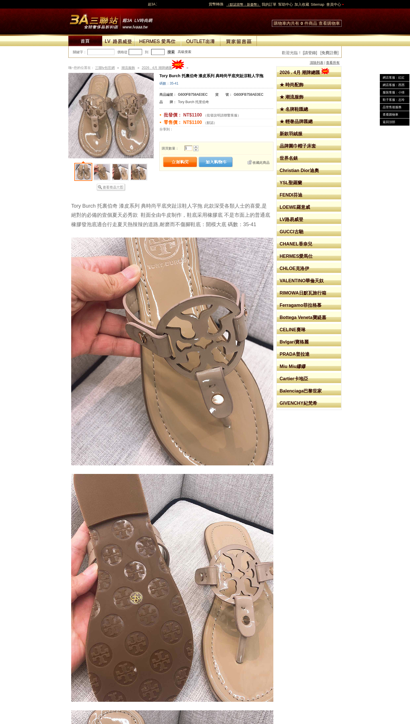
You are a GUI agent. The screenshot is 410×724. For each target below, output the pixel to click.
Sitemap (317, 4)
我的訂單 (269, 4)
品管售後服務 (392, 107)
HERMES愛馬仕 (296, 256)
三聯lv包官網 (105, 68)
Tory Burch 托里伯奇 (193, 102)
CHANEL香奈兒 (296, 244)
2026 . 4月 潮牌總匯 (304, 72)
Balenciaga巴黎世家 (301, 390)
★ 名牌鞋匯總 (294, 109)
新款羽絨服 (291, 133)
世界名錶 (289, 158)
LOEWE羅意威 (295, 207)
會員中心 (333, 4)
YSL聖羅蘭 (291, 182)
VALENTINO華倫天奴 (302, 280)
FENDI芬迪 (291, 195)
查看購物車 (329, 23)
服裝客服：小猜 (394, 92)
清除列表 (316, 63)
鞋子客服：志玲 (394, 99)
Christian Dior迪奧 (299, 170)
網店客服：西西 (394, 85)
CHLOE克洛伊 (294, 268)
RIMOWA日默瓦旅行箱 (303, 293)
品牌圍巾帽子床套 (298, 146)
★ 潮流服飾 (292, 97)
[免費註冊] (329, 52)
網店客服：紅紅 (394, 77)
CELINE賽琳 (293, 329)
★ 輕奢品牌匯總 (296, 121)
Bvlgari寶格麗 (294, 341)
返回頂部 (389, 122)
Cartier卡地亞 (294, 378)
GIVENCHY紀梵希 (298, 403)
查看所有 (333, 63)
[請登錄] (310, 52)
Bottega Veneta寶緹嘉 (303, 317)
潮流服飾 (128, 68)
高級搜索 (184, 52)
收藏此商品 (261, 163)
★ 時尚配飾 (292, 84)
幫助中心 (285, 4)
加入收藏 (301, 4)
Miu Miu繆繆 (293, 366)
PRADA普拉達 (294, 354)
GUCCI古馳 (292, 231)
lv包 (111, 20)
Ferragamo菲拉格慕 (300, 305)
